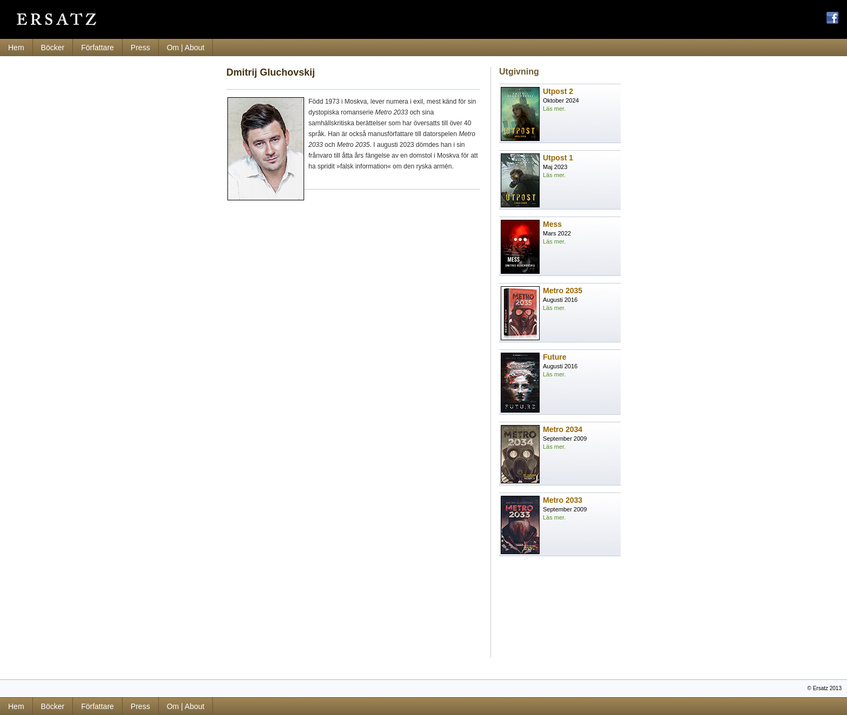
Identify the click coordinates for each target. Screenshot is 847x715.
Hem (16, 47)
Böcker (53, 47)
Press (140, 47)
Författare (97, 47)
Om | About (186, 47)
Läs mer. (554, 108)
